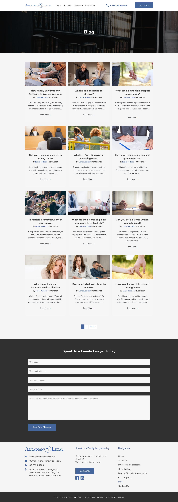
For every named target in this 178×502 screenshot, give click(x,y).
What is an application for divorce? (89, 92)
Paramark (120, 497)
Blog (120, 481)
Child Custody (125, 468)
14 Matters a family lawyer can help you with (45, 221)
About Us (67, 5)
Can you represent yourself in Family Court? (45, 156)
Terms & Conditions (99, 497)
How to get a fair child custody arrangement (133, 285)
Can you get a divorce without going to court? (133, 221)
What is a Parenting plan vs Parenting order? (89, 156)
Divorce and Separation (129, 464)
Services (77, 5)
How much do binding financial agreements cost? (132, 156)
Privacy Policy (82, 497)
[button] (82, 5)
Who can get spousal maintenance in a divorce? (45, 285)
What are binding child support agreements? (132, 92)
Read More (45, 114)
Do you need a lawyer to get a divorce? (89, 285)
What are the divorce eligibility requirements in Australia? (89, 221)
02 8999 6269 (36, 465)
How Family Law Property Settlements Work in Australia (45, 92)
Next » (92, 326)
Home (58, 5)
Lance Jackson (42, 97)
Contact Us (90, 5)
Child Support (124, 477)
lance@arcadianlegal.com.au (42, 456)
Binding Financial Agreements (132, 473)
